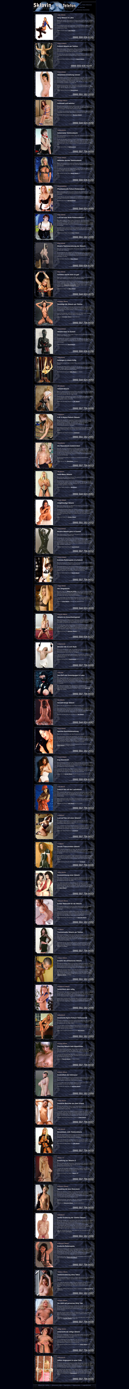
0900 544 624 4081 (83, 494)
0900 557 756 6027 (83, 1122)
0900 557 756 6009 (83, 665)
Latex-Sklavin (71, 30)
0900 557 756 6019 (83, 1150)
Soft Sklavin (69, 1231)
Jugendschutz (86, 1385)
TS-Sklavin (64, 946)
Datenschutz (76, 1385)
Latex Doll (87, 688)
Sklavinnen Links (57, 1385)
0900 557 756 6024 (83, 151)
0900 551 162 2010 (83, 94)
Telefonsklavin (72, 147)
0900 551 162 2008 (83, 1007)
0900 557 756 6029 (83, 1350)
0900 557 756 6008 (83, 408)
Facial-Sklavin (60, 745)
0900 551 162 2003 (83, 1036)
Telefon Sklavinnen (87, 4)
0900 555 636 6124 (83, 779)
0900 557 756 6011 (83, 579)
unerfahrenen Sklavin (83, 1001)
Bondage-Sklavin (77, 115)
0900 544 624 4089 (83, 208)
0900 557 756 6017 (83, 836)
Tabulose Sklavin (88, 1288)
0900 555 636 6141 (83, 37)
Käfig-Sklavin (73, 372)
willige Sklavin (83, 1344)
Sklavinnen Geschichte (70, 285)
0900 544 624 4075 (83, 294)
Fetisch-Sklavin (80, 59)
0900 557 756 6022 (83, 1179)
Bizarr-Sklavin (74, 259)
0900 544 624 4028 (83, 608)
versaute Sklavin (67, 1318)
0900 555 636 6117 (83, 636)
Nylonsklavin (81, 1030)
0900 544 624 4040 (83, 123)
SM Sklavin (74, 487)
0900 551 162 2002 (83, 922)
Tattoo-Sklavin (63, 888)
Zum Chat (82, 7)
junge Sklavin (65, 601)
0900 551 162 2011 (83, 751)
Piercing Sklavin (66, 1059)
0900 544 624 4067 (83, 722)
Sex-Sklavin (81, 714)
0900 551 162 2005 (83, 979)
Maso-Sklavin (72, 288)
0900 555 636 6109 (81, 65)
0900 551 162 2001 (83, 437)
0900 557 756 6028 (83, 1321)
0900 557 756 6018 (83, 1064)
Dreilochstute (72, 659)
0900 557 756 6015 (83, 693)
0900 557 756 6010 (83, 322)
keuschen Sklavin (72, 631)
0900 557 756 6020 (83, 1207)
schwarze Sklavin (61, 975)
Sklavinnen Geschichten (83, 9)
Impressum (67, 1385)
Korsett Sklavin (68, 774)
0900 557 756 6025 (83, 950)
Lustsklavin (75, 830)
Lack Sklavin (71, 803)
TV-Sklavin (82, 861)
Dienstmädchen (72, 200)
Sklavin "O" (75, 1173)
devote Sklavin (74, 173)
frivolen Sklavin (72, 517)
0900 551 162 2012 (83, 522)
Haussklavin (70, 461)
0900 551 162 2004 (83, 1093)
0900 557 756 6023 (83, 893)
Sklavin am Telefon (72, 591)
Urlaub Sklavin (82, 1117)
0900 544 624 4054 (83, 379)
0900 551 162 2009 (83, 237)
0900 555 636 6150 (83, 265)
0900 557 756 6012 (83, 551)
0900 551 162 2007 (83, 1293)
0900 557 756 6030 (83, 1378)
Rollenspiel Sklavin (72, 1257)
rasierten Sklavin (76, 1086)
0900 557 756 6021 (83, 1264)
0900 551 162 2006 (83, 1236)
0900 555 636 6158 (83, 351)
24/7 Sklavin (76, 401)
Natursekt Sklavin (82, 917)
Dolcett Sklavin (75, 573)
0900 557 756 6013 (83, 465)
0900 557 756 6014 (83, 808)
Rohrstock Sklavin (68, 1203)
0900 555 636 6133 (83, 180)
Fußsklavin (76, 432)
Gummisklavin (71, 344)
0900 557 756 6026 (83, 865)
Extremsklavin (74, 90)
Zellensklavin (73, 1373)
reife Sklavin (76, 1143)
